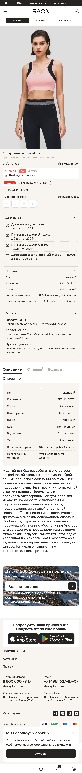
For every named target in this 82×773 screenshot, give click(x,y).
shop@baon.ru (13, 686)
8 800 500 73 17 (17, 681)
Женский (71, 277)
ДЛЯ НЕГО (41, 20)
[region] (40, 511)
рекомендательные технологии (50, 744)
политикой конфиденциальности (26, 599)
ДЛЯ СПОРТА (64, 20)
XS (6, 204)
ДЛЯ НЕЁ (17, 20)
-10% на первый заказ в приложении (41, 3)
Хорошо (41, 753)
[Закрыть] (73, 733)
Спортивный (68, 289)
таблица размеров (68, 196)
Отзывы (35, 369)
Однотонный (67, 440)
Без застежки (66, 433)
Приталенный (66, 426)
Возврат (56, 369)
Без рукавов (67, 413)
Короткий (69, 420)
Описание (12, 369)
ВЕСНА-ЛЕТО (68, 283)
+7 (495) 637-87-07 (61, 681)
